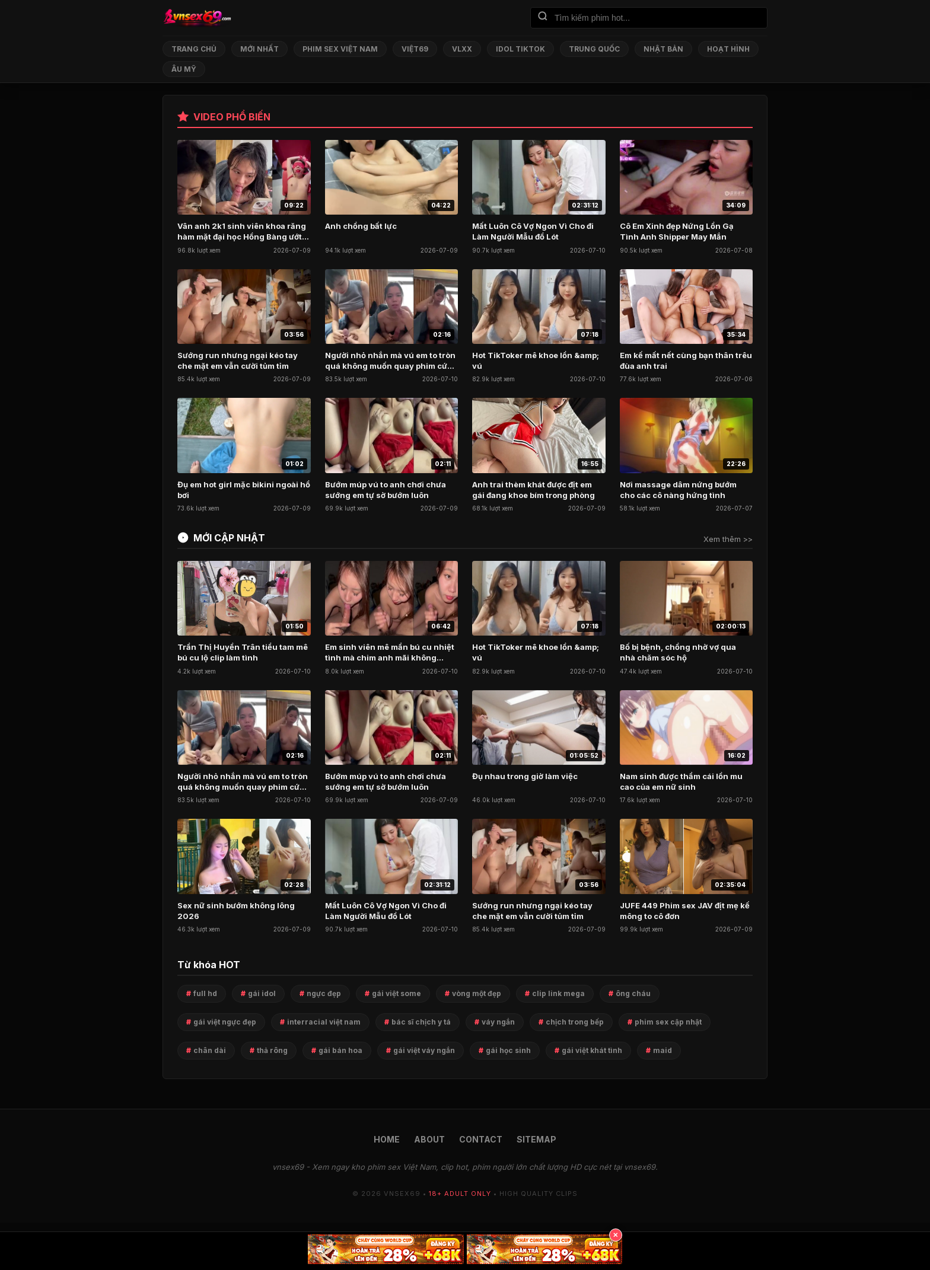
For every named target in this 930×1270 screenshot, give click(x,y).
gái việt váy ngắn (424, 1050)
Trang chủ (193, 48)
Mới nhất (259, 48)
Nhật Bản (663, 48)
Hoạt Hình (728, 48)
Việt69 (415, 48)
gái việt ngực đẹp (224, 1021)
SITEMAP (536, 1139)
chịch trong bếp (575, 1021)
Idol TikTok (520, 48)
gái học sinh (508, 1050)
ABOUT (429, 1139)
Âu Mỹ (183, 69)
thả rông (272, 1050)
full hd (205, 993)
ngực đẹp (324, 993)
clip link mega (558, 993)
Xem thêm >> (728, 539)
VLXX (462, 48)
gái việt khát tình (592, 1050)
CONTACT (480, 1139)
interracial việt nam (324, 1021)
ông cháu (633, 993)
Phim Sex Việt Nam (340, 48)
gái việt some (396, 993)
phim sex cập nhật (668, 1021)
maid (662, 1050)
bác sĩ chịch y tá (421, 1021)
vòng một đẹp (476, 993)
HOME (387, 1139)
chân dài (209, 1050)
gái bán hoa (340, 1050)
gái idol (262, 993)
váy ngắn (498, 1021)
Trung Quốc (594, 48)
